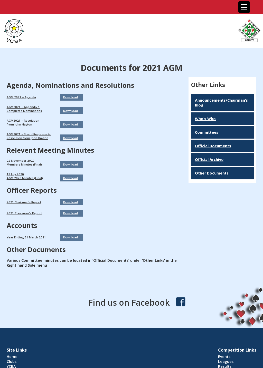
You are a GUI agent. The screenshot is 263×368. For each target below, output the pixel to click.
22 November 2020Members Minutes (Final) (24, 162)
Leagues (225, 361)
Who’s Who (205, 118)
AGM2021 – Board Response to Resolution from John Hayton (29, 136)
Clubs (11, 361)
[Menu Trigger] (244, 7)
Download (70, 97)
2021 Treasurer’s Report (24, 213)
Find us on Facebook (129, 302)
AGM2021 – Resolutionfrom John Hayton (23, 122)
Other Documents (212, 173)
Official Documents (213, 145)
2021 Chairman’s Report (24, 202)
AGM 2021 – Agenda (21, 97)
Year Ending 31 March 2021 (26, 237)
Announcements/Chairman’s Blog (221, 103)
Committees (206, 132)
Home (12, 356)
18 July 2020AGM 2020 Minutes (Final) (25, 176)
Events (224, 356)
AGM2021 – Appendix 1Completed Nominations (24, 109)
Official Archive (209, 159)
